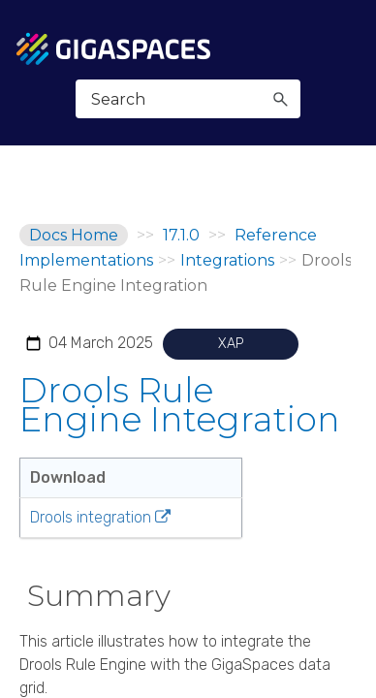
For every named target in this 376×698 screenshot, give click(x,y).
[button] (280, 98)
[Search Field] (188, 98)
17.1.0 (181, 235)
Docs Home (73, 235)
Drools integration (90, 517)
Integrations (227, 260)
